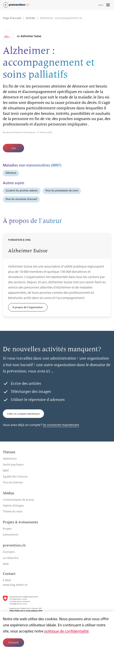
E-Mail (7, 580)
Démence (11, 172)
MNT (6, 470)
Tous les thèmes (13, 482)
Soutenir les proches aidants (22, 190)
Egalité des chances (15, 476)
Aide (6, 563)
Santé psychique (13, 464)
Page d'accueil (12, 18)
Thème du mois (12, 511)
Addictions (10, 458)
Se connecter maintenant (61, 425)
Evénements (10, 534)
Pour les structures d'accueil (21, 199)
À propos (9, 551)
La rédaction (11, 558)
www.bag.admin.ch (15, 584)
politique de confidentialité (66, 631)
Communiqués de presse (18, 499)
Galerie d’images (13, 505)
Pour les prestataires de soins (62, 190)
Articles (31, 18)
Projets (7, 528)
